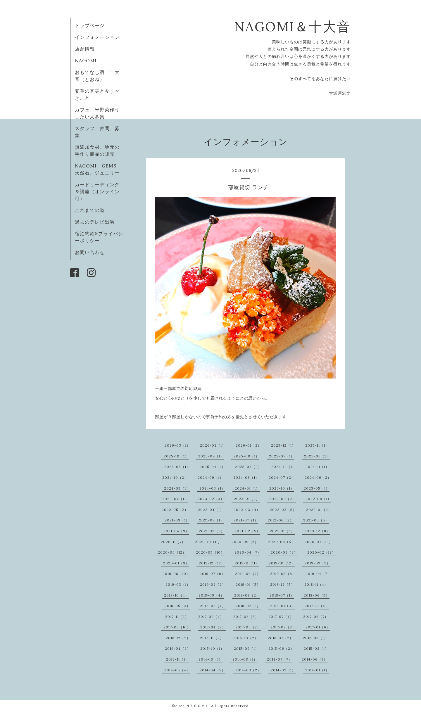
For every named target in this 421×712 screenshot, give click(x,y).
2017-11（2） (177, 616)
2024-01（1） (247, 488)
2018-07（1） (282, 595)
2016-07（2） (280, 638)
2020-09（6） (245, 542)
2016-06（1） (315, 638)
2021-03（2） (212, 531)
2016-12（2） (178, 638)
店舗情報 (85, 49)
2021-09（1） (177, 520)
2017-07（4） (281, 616)
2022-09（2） (282, 499)
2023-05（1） (316, 488)
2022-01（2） (319, 509)
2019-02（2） (213, 584)
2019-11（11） (247, 563)
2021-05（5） (316, 520)
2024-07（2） (282, 477)
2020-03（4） (284, 552)
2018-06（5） (316, 595)
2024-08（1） (246, 477)
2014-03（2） (248, 670)
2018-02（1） (248, 606)
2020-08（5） (281, 542)
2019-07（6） (212, 573)
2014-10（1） (210, 659)
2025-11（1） (317, 445)
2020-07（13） (319, 542)
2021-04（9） (176, 531)
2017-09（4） (211, 616)
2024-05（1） (177, 488)
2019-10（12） (282, 563)
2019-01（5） (248, 584)
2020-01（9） (176, 563)
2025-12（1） (283, 445)
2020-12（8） (317, 531)
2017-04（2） (213, 627)
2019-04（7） (318, 573)
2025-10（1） (176, 456)
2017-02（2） (283, 627)
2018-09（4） (211, 595)
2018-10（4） (176, 595)
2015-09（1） (246, 648)
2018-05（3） (177, 606)
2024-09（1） (210, 477)
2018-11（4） (316, 584)
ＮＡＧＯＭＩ (197, 706)
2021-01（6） (282, 531)
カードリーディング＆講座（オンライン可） (97, 191)
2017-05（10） (177, 627)
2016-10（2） (245, 638)
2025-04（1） (212, 466)
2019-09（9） (317, 563)
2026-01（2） (248, 445)
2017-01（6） (318, 627)
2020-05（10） (210, 552)
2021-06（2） (281, 520)
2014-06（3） (314, 659)
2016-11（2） (212, 638)
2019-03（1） (177, 584)
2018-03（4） (213, 606)
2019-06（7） (247, 573)
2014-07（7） (279, 659)
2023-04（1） (175, 499)
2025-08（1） (246, 456)
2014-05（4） (177, 670)
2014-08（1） (244, 659)
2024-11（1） (317, 466)
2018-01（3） (282, 606)
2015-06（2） (281, 648)
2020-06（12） (172, 552)
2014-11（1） (177, 659)
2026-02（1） (213, 445)
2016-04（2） (178, 648)
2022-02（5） (283, 509)
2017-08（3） (246, 616)
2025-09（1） (211, 456)
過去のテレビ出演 (95, 222)
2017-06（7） (315, 616)
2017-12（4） (317, 606)
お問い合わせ (90, 252)
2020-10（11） (208, 542)
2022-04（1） (211, 509)
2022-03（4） (247, 509)
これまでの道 (90, 210)
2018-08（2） (247, 595)
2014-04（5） (212, 670)
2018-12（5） (282, 584)
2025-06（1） (317, 456)
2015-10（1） (212, 648)
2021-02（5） (247, 531)
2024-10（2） (175, 477)
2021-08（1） (211, 520)
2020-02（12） (321, 552)
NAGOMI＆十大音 (292, 26)
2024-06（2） (318, 477)
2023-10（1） (281, 488)
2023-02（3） (211, 499)
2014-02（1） (283, 670)
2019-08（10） (176, 573)
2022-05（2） (175, 509)
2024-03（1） (212, 488)
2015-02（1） (316, 648)
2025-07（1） (281, 456)
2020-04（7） (247, 552)
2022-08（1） (318, 499)
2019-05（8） (283, 573)
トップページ (90, 25)
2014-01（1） (317, 670)
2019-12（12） (212, 563)
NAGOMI (88, 60)
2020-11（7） (173, 542)
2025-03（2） (248, 466)
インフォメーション (97, 37)
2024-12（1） (283, 466)
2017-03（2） (248, 627)
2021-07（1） (246, 520)
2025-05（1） (177, 466)
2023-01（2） (247, 499)
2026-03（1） (177, 445)
